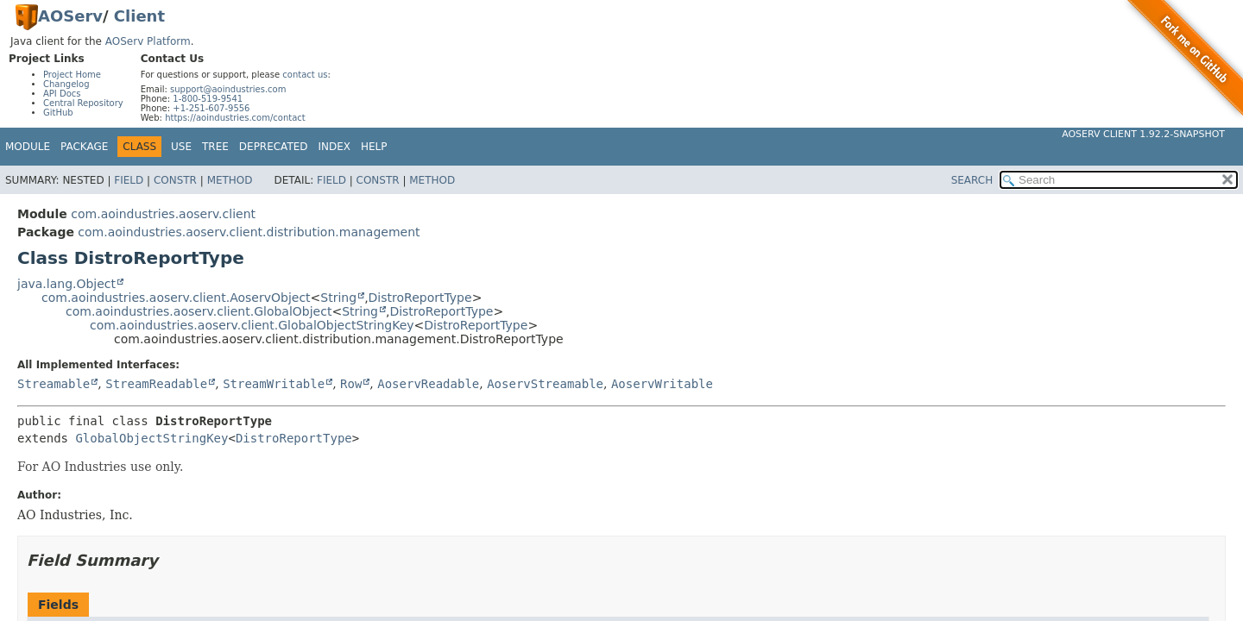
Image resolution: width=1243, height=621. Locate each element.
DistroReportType (420, 297)
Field (128, 180)
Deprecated (273, 147)
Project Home (72, 74)
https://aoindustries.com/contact (235, 117)
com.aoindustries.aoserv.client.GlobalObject (198, 311)
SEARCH (972, 180)
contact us (304, 74)
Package (84, 147)
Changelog (66, 84)
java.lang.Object (66, 284)
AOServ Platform (148, 41)
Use (181, 147)
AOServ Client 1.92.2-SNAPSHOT (1143, 134)
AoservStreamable (545, 384)
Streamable (53, 384)
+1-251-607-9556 (211, 108)
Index (335, 147)
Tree (215, 147)
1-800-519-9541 (208, 99)
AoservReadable (428, 384)
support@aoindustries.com (228, 89)
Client (139, 16)
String (338, 297)
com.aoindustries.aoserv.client (163, 214)
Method (230, 180)
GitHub (58, 112)
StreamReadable (156, 384)
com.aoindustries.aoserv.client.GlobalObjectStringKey (252, 325)
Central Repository (83, 103)
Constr (175, 180)
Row (351, 384)
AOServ (70, 16)
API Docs (62, 93)
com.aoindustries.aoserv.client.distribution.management (249, 232)
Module (27, 147)
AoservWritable (662, 384)
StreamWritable (274, 384)
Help (374, 147)
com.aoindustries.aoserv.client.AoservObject (176, 297)
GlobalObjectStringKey (151, 438)
